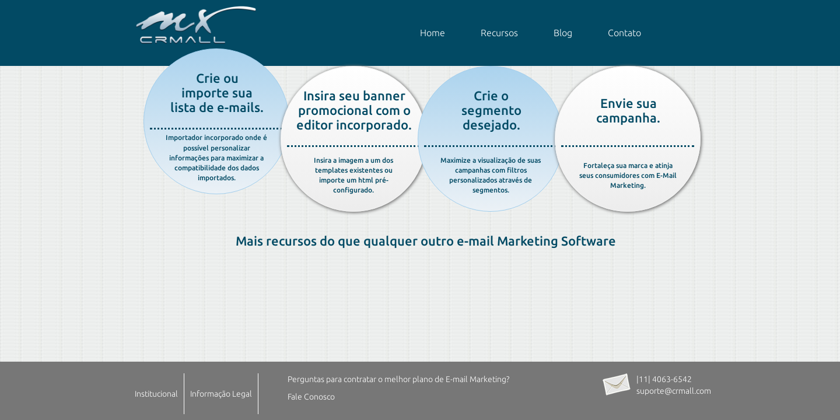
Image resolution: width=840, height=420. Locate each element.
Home (432, 32)
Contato (624, 32)
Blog (563, 32)
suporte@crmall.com (673, 391)
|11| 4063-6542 (664, 379)
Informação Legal (221, 393)
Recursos (499, 32)
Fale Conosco (311, 396)
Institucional (156, 393)
